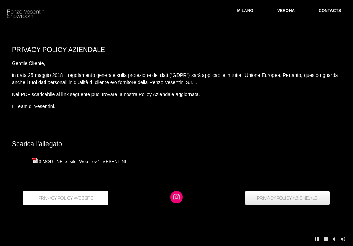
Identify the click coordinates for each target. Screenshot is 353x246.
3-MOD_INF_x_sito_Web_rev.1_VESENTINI (82, 161)
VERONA (286, 10)
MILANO (245, 10)
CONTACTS (330, 10)
